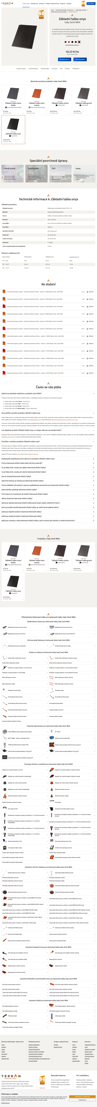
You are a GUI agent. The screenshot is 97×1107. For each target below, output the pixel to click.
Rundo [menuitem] (3, 1052)
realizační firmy (10, 437)
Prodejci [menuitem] (56, 1045)
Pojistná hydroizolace (48, 726)
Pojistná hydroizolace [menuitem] (34, 1050)
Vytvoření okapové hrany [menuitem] (35, 1056)
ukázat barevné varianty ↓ (72, 45)
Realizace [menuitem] (62, 4)
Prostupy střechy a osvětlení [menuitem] (36, 1052)
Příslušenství (75, 69)
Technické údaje (45, 69)
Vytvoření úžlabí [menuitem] (33, 1061)
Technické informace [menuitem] (90, 1045)
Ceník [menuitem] (86, 1047)
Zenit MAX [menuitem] (4, 1054)
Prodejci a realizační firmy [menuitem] (52, 4)
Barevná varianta (21, 69)
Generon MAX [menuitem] (5, 1059)
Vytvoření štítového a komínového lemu (48, 979)
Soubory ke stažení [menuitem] (90, 1050)
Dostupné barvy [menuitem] (89, 1054)
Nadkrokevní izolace (48, 621)
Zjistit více (42, 1088)
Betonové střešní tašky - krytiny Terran (12, 1042)
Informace (87, 1042)
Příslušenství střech (34, 1042)
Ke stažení (54, 69)
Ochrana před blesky (48, 640)
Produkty (67, 69)
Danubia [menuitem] (4, 1047)
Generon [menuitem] (4, 1056)
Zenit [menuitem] (73, 1054)
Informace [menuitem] (41, 4)
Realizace (75, 1042)
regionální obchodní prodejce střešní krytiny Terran (64, 420)
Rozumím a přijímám (82, 1096)
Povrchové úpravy (33, 69)
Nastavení (82, 1100)
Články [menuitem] (86, 1063)
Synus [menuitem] (3, 1045)
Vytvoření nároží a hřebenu (48, 867)
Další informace (5, 1103)
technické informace (32, 454)
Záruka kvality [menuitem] (88, 1052)
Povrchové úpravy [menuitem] (89, 1056)
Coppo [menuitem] (3, 1050)
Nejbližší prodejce (80, 59)
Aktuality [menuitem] (87, 1059)
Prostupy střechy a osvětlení (48, 764)
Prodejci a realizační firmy (61, 1042)
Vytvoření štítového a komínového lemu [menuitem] (39, 1059)
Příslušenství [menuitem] (34, 4)
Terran (52, 10)
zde (72, 435)
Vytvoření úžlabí (48, 1000)
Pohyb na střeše (48, 652)
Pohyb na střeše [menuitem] (33, 1047)
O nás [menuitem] (86, 1061)
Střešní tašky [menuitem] (25, 4)
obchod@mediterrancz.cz (34, 420)
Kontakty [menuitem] (68, 4)
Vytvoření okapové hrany (48, 947)
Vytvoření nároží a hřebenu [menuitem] (36, 1054)
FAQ (61, 69)
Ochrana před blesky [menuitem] (34, 1045)
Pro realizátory (82, 1075)
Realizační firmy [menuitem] (58, 1047)
